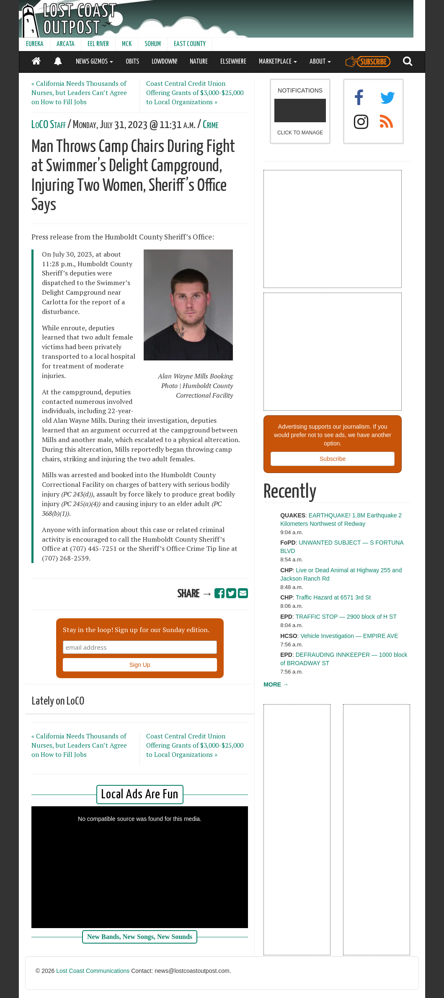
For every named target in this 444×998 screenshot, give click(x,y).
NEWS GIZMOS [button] (94, 61)
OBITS (132, 61)
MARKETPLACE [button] (278, 61)
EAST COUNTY (190, 44)
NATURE (199, 61)
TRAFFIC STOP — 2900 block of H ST (345, 616)
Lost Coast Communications (92, 970)
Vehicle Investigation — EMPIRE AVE (349, 636)
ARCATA (66, 44)
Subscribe (333, 458)
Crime (210, 125)
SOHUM (153, 44)
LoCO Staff (48, 125)
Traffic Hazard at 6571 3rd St (333, 597)
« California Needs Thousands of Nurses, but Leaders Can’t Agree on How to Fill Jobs (79, 92)
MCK (127, 44)
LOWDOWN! (164, 61)
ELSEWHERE (233, 61)
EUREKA (35, 44)
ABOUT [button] (320, 61)
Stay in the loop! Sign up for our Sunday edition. (136, 629)
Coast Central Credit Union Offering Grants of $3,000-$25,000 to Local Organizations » (194, 92)
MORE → (276, 684)
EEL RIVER (98, 44)
